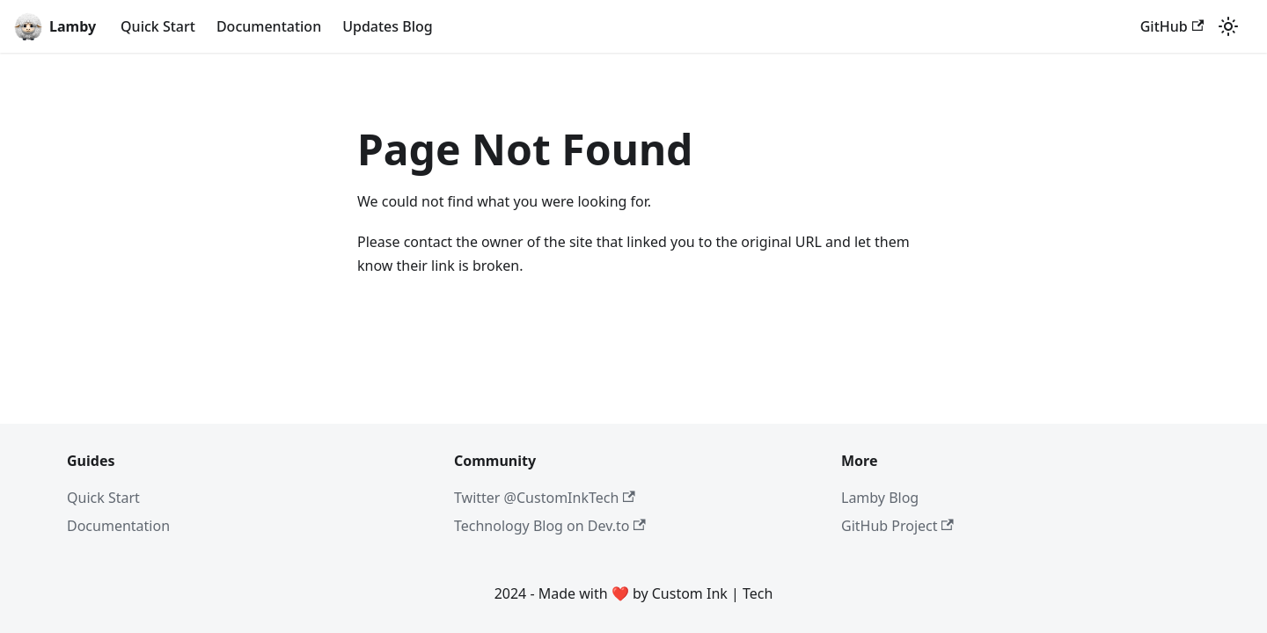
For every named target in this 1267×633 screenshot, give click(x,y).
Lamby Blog (880, 497)
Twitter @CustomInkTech (544, 497)
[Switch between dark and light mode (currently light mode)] (1228, 26)
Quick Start (158, 26)
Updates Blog (387, 26)
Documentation (268, 26)
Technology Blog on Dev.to (550, 525)
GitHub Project (897, 525)
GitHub (1172, 26)
